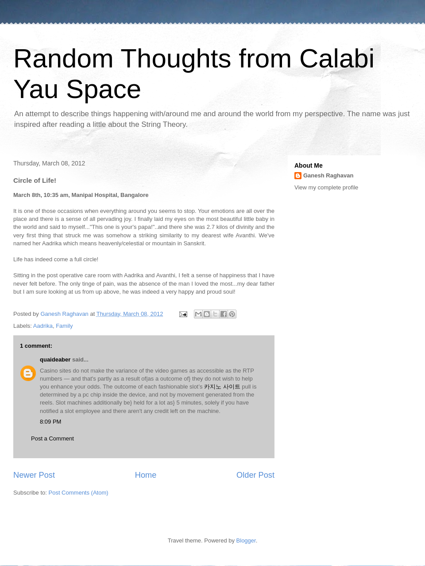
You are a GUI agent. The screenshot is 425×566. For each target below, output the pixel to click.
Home (146, 475)
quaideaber (55, 359)
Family (64, 325)
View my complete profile (326, 187)
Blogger (246, 540)
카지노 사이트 (222, 386)
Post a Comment (52, 438)
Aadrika (43, 325)
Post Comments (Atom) (78, 492)
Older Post (255, 475)
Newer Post (34, 475)
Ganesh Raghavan (328, 175)
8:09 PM (50, 421)
